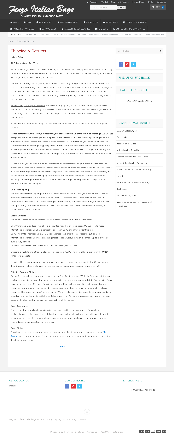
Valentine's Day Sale (126, 195)
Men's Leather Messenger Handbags (134, 169)
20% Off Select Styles (127, 130)
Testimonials (117, 432)
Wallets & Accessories (76, 28)
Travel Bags (44, 22)
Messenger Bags (68, 22)
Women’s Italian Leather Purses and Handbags (142, 35)
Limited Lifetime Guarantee (129, 28)
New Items (122, 176)
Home (14, 22)
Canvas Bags (48, 28)
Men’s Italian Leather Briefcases (103, 35)
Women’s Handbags (135, 22)
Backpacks (90, 22)
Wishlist (104, 2)
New (27, 22)
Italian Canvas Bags (126, 143)
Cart (158, 7)
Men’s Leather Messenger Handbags (69, 35)
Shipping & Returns (120, 2)
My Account (92, 2)
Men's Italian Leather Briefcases (132, 163)
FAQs (150, 2)
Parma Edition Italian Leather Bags (133, 182)
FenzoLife (101, 28)
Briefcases (110, 22)
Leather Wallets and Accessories (132, 156)
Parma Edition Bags (22, 28)
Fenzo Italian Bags (27, 419)
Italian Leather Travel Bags (37, 35)
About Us (105, 432)
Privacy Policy (138, 2)
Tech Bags (122, 189)
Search (121, 7)
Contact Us (161, 2)
